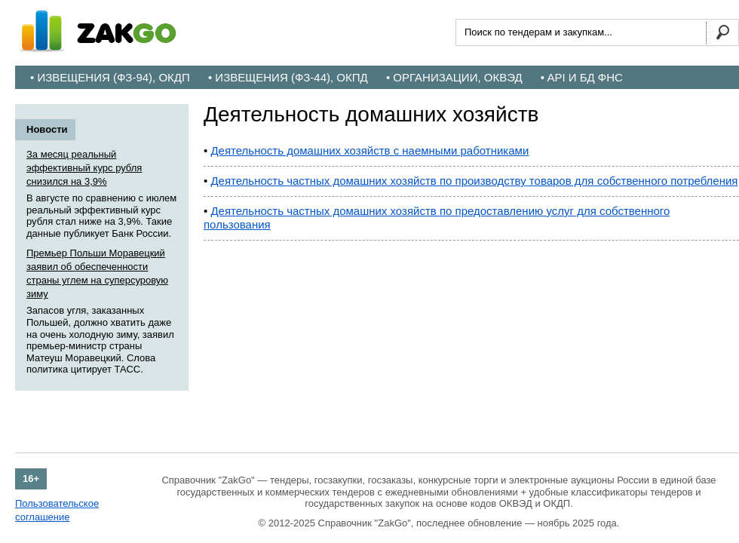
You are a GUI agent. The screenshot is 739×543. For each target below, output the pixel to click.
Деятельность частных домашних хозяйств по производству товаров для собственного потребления (473, 180)
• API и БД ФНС (582, 77)
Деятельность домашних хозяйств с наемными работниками (369, 150)
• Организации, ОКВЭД (454, 77)
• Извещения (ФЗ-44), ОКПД (288, 77)
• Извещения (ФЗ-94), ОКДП (110, 77)
